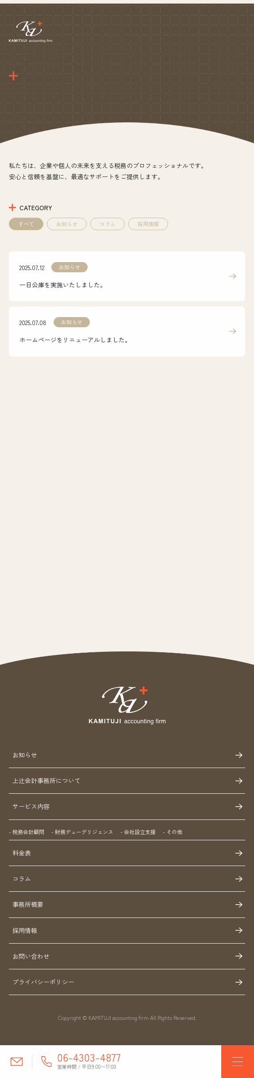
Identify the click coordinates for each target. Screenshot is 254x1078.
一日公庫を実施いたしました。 (62, 286)
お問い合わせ (31, 957)
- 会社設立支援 (138, 833)
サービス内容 (31, 807)
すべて (26, 225)
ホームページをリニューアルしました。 (75, 341)
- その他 (172, 833)
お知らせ (66, 225)
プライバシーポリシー (43, 983)
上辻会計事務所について (46, 781)
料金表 (21, 854)
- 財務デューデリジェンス (82, 833)
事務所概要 (27, 906)
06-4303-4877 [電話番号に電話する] (89, 1057)
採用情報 (148, 225)
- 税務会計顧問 (26, 833)
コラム (107, 225)
